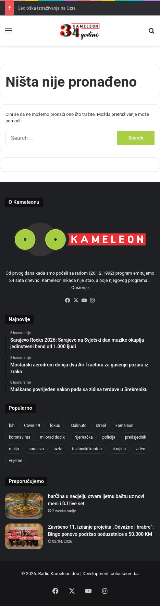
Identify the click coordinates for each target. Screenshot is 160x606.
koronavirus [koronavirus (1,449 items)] (19, 437)
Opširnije (80, 287)
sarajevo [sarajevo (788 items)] (36, 449)
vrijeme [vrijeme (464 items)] (15, 460)
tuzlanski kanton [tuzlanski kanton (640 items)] (87, 449)
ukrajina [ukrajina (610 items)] (118, 449)
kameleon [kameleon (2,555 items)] (124, 425)
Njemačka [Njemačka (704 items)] (83, 437)
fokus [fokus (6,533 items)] (55, 425)
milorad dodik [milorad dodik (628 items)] (52, 437)
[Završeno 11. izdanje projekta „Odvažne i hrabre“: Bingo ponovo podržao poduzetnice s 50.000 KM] (24, 536)
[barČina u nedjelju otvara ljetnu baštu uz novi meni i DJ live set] (24, 506)
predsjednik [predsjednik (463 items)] (135, 437)
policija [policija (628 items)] (108, 437)
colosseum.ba (124, 573)
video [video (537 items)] (140, 449)
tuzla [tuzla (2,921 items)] (57, 449)
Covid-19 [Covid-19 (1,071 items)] (32, 425)
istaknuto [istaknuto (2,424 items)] (78, 425)
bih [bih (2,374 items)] (11, 425)
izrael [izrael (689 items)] (101, 425)
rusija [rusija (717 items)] (14, 449)
